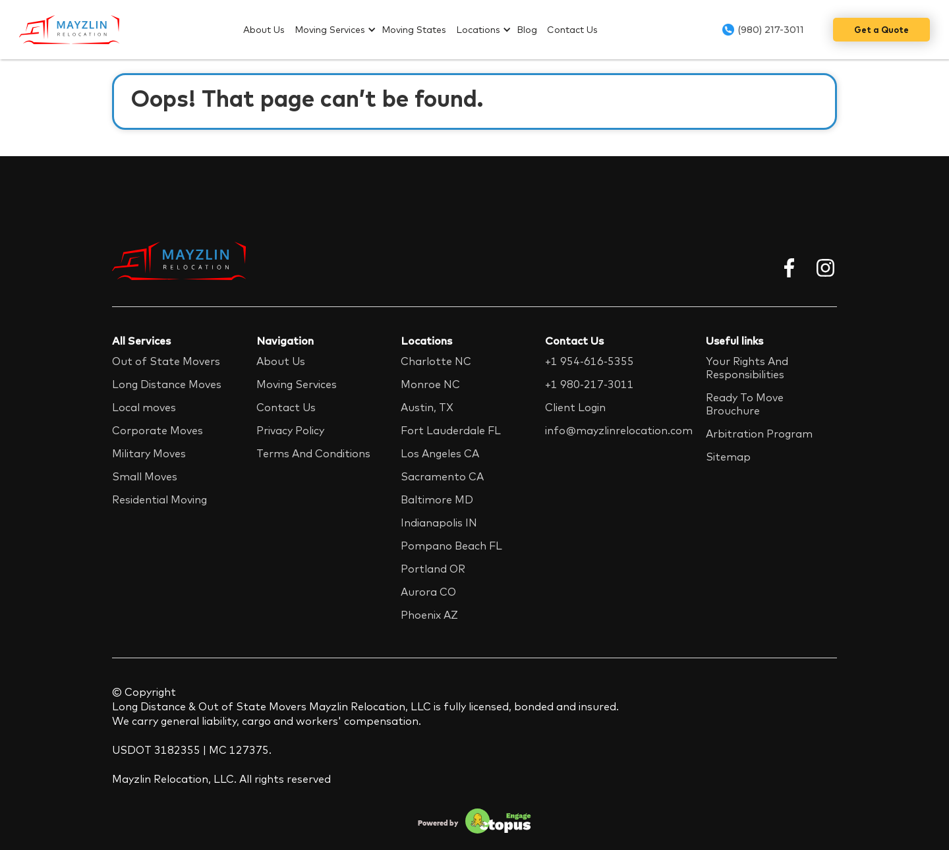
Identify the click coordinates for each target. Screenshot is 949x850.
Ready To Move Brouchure (745, 404)
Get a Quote (881, 29)
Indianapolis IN (439, 522)
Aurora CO (428, 591)
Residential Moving (159, 499)
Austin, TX (427, 407)
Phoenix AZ (429, 614)
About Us (264, 29)
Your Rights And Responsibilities (747, 367)
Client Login (575, 407)
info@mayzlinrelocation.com (619, 430)
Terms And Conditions (313, 453)
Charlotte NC (436, 361)
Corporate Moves (157, 430)
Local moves (144, 407)
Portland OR (433, 568)
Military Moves (149, 453)
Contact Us (572, 29)
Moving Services (330, 30)
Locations (478, 30)
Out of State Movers (166, 361)
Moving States (414, 29)
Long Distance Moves (166, 384)
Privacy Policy (290, 430)
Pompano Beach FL (451, 545)
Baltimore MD (437, 499)
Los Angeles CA (440, 453)
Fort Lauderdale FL (451, 430)
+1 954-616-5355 (589, 361)
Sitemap (728, 456)
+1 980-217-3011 (589, 384)
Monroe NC (430, 384)
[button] (338, 29)
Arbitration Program (759, 433)
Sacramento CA (442, 476)
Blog (527, 29)
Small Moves (144, 476)
